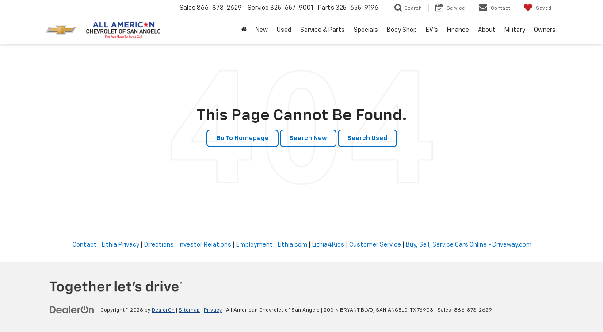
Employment (254, 245)
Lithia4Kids (328, 245)
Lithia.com (292, 245)
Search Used (367, 138)
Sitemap (189, 310)
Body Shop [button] (402, 30)
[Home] (244, 30)
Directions (159, 245)
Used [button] (284, 30)
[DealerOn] (72, 310)
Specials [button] (366, 30)
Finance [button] (458, 30)
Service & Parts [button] (322, 30)
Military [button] (514, 30)
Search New (308, 138)
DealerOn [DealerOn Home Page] (163, 310)
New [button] (262, 30)
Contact (85, 245)
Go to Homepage (242, 138)
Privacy (213, 310)
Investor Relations (205, 245)
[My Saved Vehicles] (537, 8)
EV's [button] (432, 30)
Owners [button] (545, 30)
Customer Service (375, 245)
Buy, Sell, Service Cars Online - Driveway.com (469, 245)
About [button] (487, 30)
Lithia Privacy (120, 245)
